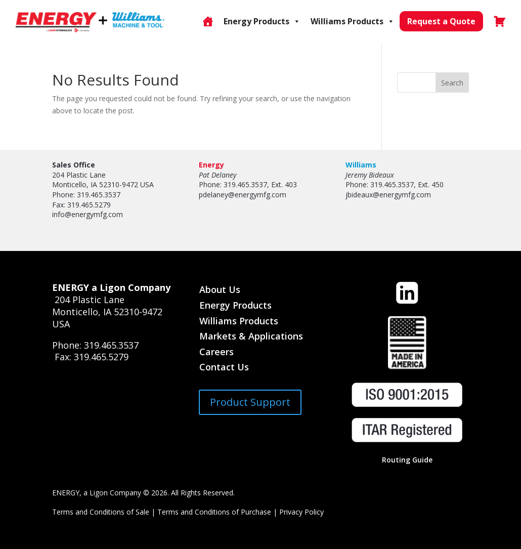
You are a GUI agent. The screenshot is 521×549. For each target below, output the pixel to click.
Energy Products (262, 21)
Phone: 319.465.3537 (86, 194)
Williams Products (353, 21)
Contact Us (224, 367)
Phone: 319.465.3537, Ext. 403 (248, 184)
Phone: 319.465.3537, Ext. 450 (394, 184)
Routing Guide (407, 459)
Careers (216, 352)
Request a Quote (441, 21)
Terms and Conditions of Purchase (214, 512)
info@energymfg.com (87, 214)
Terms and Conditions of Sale (100, 512)
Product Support (250, 402)
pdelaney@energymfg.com (242, 194)
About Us (219, 289)
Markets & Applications (251, 336)
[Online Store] (207, 21)
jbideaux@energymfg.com (388, 194)
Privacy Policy (301, 512)
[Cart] (499, 21)
